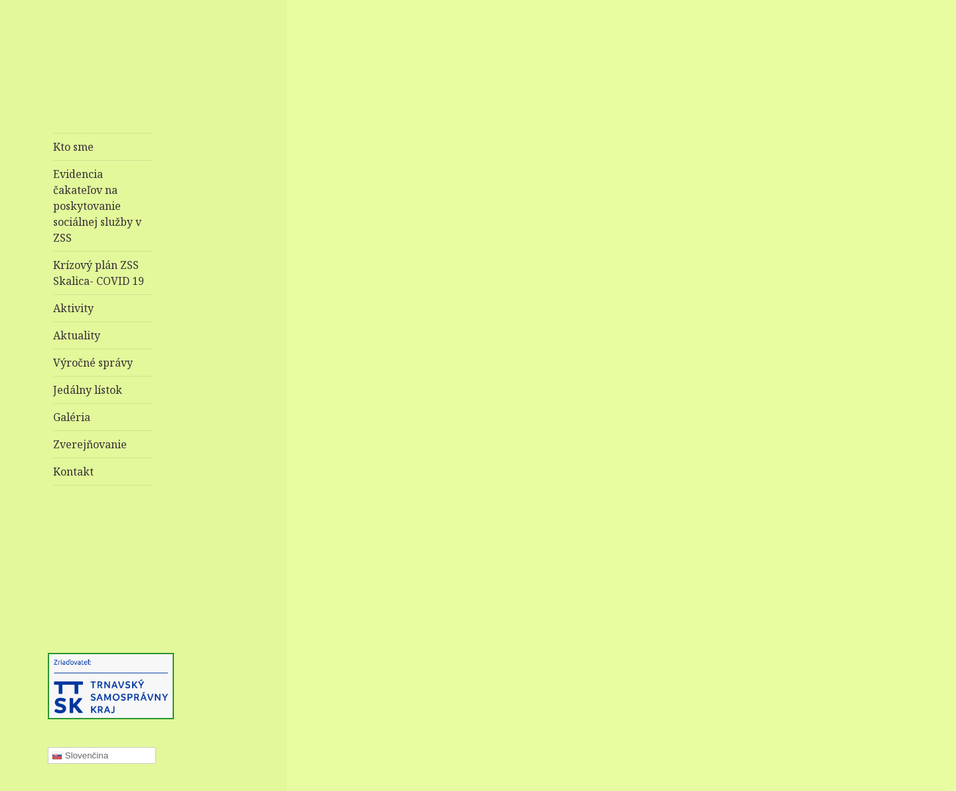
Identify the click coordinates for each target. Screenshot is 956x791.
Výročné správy (93, 362)
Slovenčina (80, 755)
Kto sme (73, 146)
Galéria (71, 417)
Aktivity (73, 308)
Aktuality (76, 335)
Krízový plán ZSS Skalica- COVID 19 (98, 273)
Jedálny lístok (87, 390)
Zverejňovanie (90, 444)
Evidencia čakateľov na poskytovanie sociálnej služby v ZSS (97, 206)
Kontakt (73, 471)
